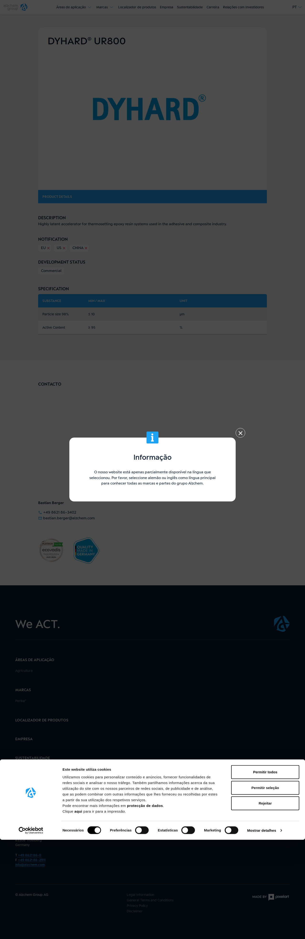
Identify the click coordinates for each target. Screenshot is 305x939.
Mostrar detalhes (261, 930)
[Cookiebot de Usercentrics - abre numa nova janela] (31, 929)
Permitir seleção (265, 887)
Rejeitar (265, 902)
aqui (78, 910)
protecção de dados (145, 905)
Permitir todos (265, 871)
